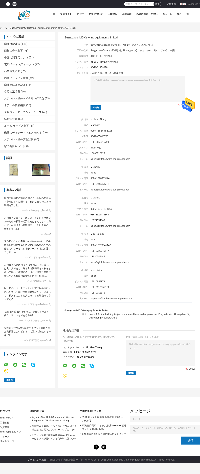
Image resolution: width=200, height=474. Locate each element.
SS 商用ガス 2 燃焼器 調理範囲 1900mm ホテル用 (103, 419)
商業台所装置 (12, 43)
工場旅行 (112, 14)
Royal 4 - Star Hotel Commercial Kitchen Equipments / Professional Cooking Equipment (53, 419)
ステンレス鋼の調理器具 (19, 139)
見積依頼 (171, 3)
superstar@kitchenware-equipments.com (111, 298)
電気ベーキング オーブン (19, 64)
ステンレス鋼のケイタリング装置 (24, 98)
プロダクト (66, 14)
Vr (188, 14)
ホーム (3, 28)
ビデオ (80, 14)
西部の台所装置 (13, 50)
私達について (96, 14)
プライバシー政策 (37, 459)
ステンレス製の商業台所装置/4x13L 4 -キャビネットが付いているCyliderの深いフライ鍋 (54, 437)
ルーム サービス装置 (16, 125)
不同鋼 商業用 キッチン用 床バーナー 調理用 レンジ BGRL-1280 (104, 427)
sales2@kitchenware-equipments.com (110, 226)
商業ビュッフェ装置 (16, 78)
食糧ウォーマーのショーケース (23, 112)
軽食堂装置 (11, 119)
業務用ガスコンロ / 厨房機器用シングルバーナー (104, 436)
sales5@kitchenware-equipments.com (110, 262)
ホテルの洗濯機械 (15, 105)
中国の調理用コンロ (16, 57)
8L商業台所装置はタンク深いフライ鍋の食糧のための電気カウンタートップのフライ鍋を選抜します (54, 428)
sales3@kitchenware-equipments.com (110, 189)
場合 (179, 14)
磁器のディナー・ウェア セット (23, 132)
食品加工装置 (12, 91)
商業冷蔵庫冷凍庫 (15, 84)
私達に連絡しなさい (147, 14)
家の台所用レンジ (15, 146)
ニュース (167, 14)
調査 (157, 4)
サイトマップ (7, 441)
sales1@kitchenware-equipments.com (110, 159)
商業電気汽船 (12, 71)
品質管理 (127, 14)
